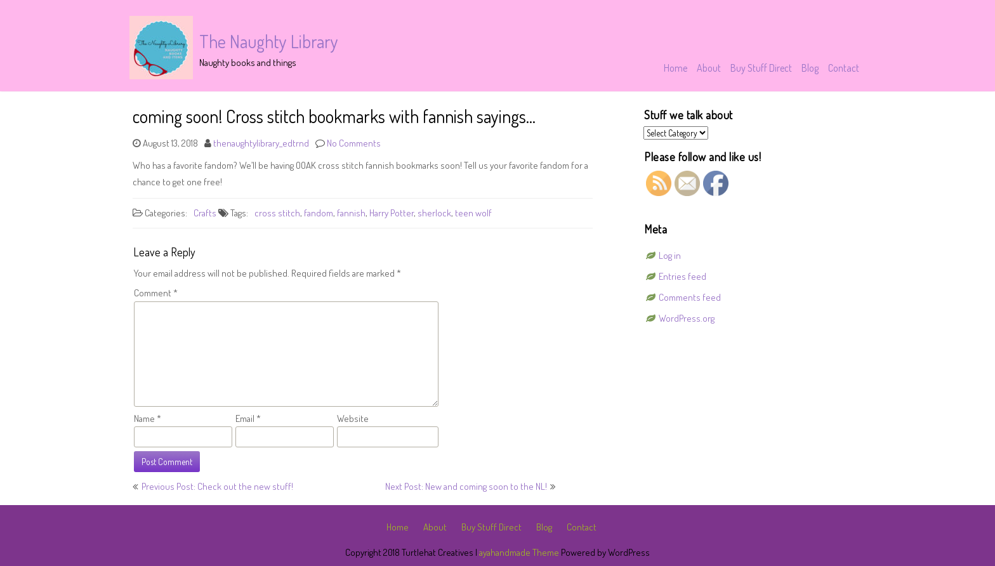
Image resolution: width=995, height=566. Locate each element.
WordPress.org (687, 318)
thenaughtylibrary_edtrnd (261, 143)
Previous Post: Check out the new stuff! (217, 486)
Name (147, 418)
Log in (670, 255)
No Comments (354, 143)
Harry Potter (391, 213)
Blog (810, 68)
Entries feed (682, 276)
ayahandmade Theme (520, 552)
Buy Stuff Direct (761, 68)
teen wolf (473, 213)
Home (675, 68)
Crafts (205, 213)
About (709, 68)
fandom (318, 213)
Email (248, 418)
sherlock (434, 213)
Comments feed (690, 297)
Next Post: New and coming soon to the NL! (466, 486)
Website (353, 418)
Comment (156, 293)
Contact (843, 68)
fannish (351, 213)
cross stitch (277, 213)
